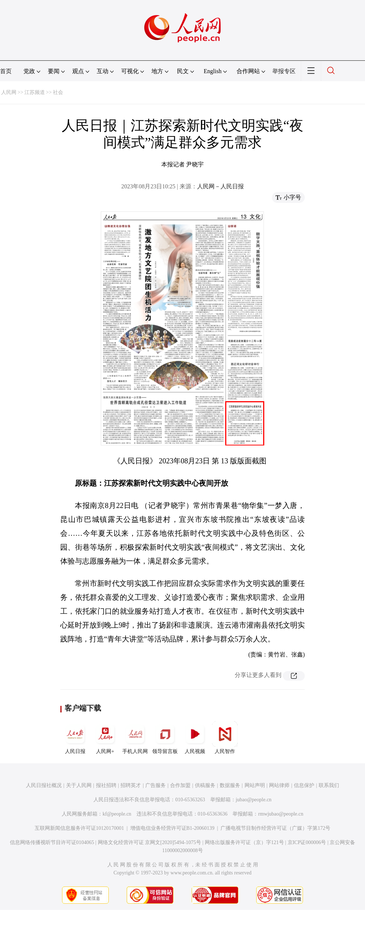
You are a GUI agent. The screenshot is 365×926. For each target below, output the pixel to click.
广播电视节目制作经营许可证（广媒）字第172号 (275, 828)
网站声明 (255, 785)
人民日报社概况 (44, 785)
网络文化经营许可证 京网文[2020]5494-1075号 (149, 842)
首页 (6, 71)
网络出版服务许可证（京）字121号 (244, 842)
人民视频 (195, 737)
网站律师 (279, 785)
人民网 (8, 92)
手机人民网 (135, 737)
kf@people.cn (117, 814)
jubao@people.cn (254, 799)
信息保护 (304, 785)
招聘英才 (130, 785)
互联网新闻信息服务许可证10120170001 (79, 828)
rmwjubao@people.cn (280, 814)
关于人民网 (79, 785)
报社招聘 (106, 785)
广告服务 (155, 785)
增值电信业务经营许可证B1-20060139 (172, 828)
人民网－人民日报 (220, 186)
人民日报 (75, 737)
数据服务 (230, 785)
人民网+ (105, 737)
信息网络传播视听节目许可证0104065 (52, 842)
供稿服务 (205, 785)
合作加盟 (180, 785)
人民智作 (225, 737)
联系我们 (329, 785)
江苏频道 (34, 92)
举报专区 (284, 71)
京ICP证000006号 (307, 842)
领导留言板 (165, 737)
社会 (58, 92)
